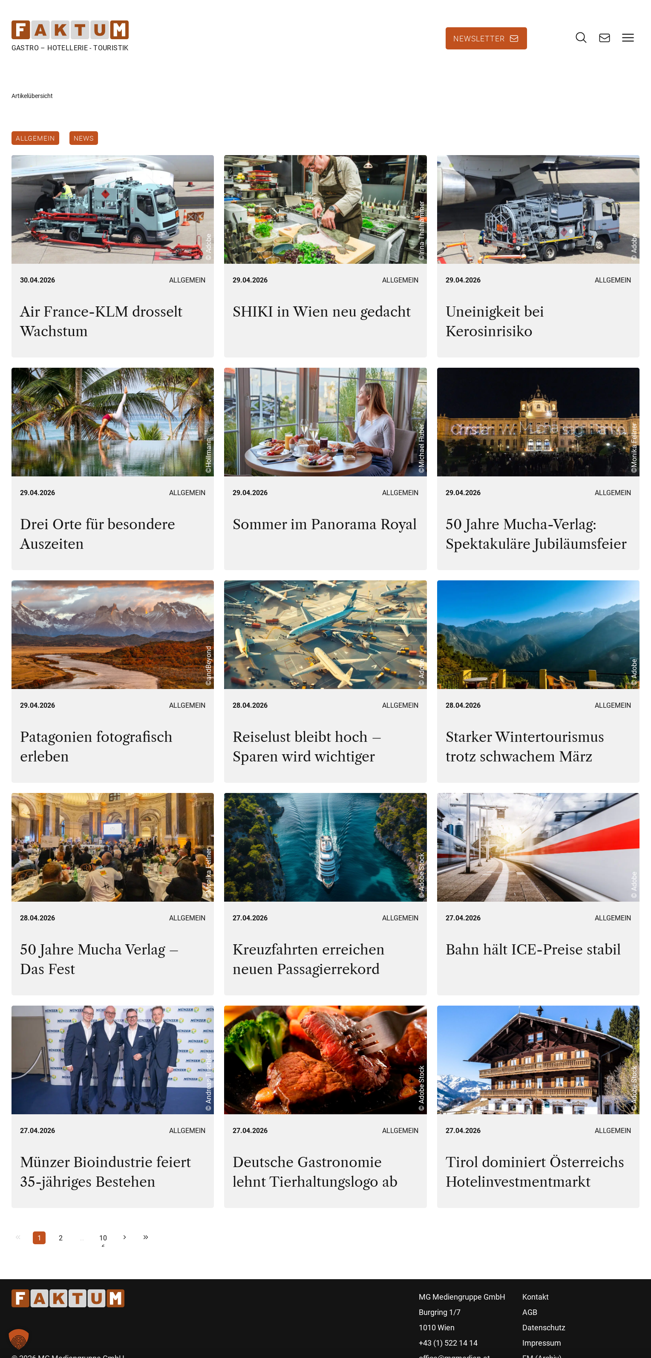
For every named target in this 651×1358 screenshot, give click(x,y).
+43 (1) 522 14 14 (448, 1342)
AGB (529, 1312)
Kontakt (535, 1296)
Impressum (541, 1342)
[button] (18, 1339)
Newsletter (479, 38)
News (84, 138)
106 (103, 1239)
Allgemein (35, 138)
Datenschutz (543, 1327)
